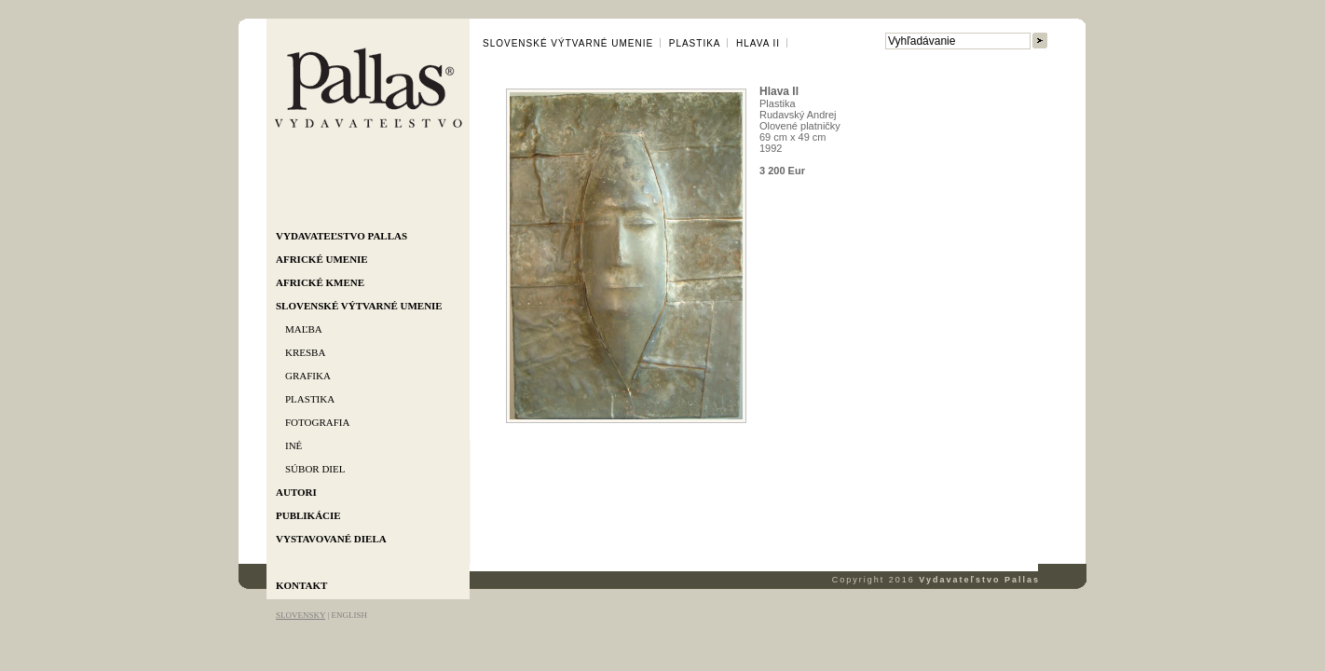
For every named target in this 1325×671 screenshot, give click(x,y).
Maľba (303, 329)
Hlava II (758, 43)
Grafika (308, 375)
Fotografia (317, 422)
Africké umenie (322, 259)
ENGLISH (349, 615)
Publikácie (308, 515)
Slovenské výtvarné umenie (359, 305)
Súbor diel (315, 468)
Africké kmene (320, 282)
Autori (296, 492)
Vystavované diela (331, 538)
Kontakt (301, 585)
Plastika (310, 398)
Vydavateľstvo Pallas (341, 235)
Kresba (305, 352)
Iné (293, 445)
